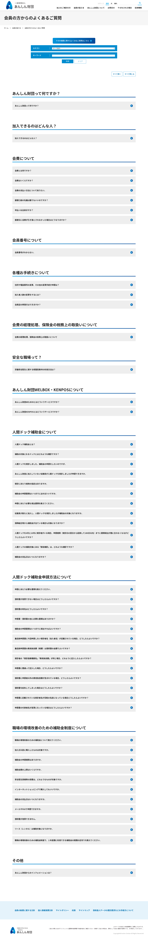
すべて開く (117, 74)
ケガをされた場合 (125, 8)
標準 (107, 3)
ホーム (6, 28)
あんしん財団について (96, 8)
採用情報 (138, 8)
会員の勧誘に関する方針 (25, 910)
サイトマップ (84, 910)
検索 (140, 3)
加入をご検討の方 (64, 8)
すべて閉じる (129, 74)
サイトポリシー (62, 910)
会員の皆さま (79, 8)
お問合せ (111, 8)
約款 (74, 910)
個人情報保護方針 (45, 910)
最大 (115, 3)
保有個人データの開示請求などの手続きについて (113, 910)
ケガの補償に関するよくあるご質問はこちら (72, 40)
